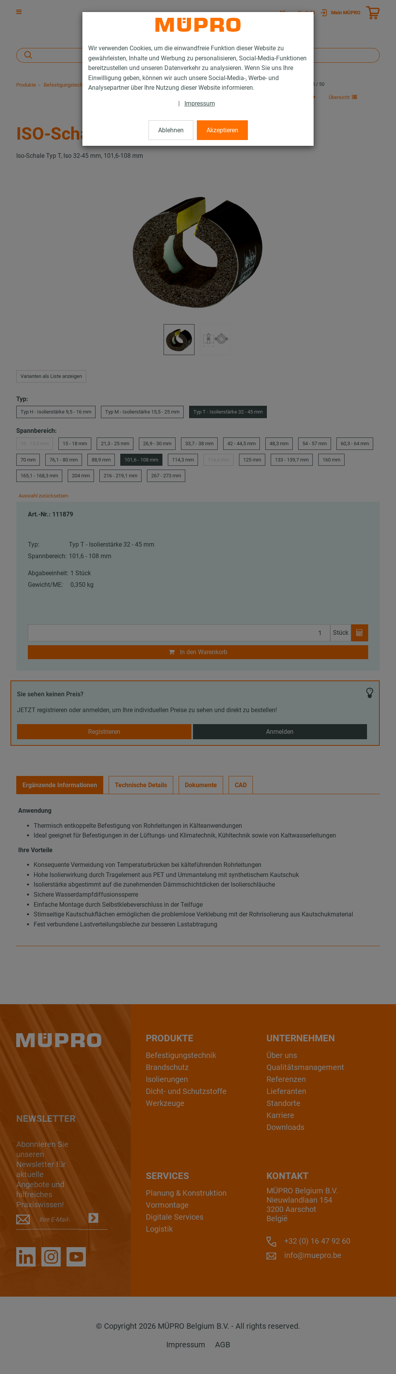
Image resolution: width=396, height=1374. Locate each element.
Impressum (199, 103)
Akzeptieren (222, 130)
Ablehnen (171, 130)
